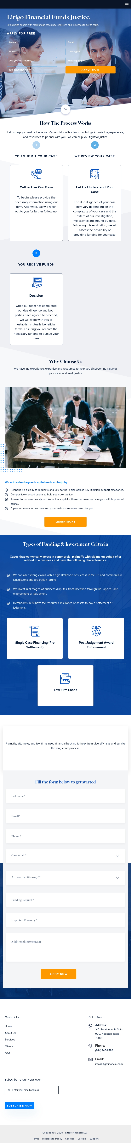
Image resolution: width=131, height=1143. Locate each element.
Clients (9, 1046)
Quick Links (12, 1017)
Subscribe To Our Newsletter (23, 1079)
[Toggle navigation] (126, 4)
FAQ (7, 1053)
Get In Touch (96, 1017)
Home (8, 1026)
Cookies (69, 1139)
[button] (91, 51)
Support (94, 1139)
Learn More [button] (65, 521)
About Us (10, 1033)
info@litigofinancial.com (109, 1064)
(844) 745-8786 (104, 1050)
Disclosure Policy (52, 1139)
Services (10, 1039)
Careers (82, 1139)
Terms (35, 1139)
